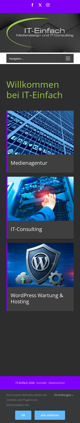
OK (23, 415)
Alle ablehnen (50, 415)
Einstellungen (64, 395)
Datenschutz (57, 383)
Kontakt (41, 383)
